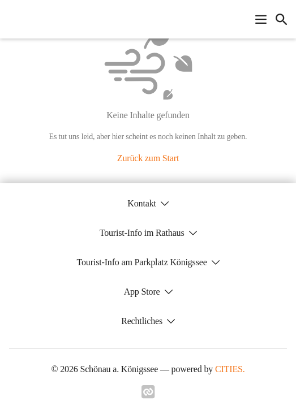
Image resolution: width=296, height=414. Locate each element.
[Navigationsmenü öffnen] (261, 19)
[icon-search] (281, 19)
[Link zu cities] (148, 395)
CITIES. (230, 369)
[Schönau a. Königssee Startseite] (12, 19)
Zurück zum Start (148, 158)
